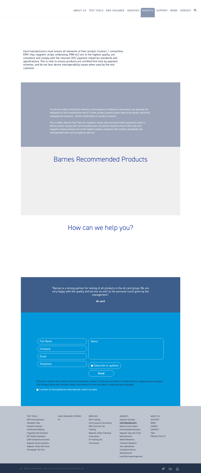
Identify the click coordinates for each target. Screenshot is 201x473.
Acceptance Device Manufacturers (128, 451)
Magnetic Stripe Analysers (38, 443)
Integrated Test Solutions (37, 433)
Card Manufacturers (128, 423)
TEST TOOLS (32, 416)
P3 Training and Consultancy (95, 441)
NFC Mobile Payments (36, 436)
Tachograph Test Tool (36, 449)
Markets (148, 10)
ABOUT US (155, 416)
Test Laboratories (127, 446)
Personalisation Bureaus (130, 429)
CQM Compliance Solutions (38, 439)
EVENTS (154, 426)
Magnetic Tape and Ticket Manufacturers (130, 435)
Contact (185, 10)
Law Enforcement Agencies (131, 456)
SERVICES (93, 416)
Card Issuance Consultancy (100, 423)
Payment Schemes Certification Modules (36, 428)
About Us (80, 10)
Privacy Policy (48, 384)
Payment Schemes (127, 419)
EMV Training (94, 419)
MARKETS (124, 416)
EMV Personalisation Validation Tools (35, 421)
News (173, 10)
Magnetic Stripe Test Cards (38, 446)
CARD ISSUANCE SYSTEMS (69, 416)
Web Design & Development (56, 468)
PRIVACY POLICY (158, 436)
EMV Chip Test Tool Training (97, 428)
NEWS (153, 423)
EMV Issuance (115, 10)
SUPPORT (155, 419)
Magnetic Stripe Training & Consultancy (100, 435)
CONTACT (155, 429)
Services (133, 10)
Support (162, 10)
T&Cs (153, 433)
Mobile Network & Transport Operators (128, 441)
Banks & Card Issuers (129, 426)
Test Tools (96, 10)
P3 (59, 419)
